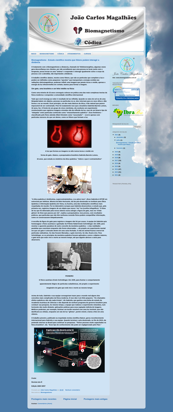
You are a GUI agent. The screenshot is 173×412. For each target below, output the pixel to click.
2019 (116, 155)
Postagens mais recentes (43, 399)
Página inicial (70, 399)
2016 (116, 163)
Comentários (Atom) (45, 403)
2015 (116, 166)
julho (118, 140)
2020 (116, 152)
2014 (116, 169)
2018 (116, 157)
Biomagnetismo (46, 392)
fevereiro (120, 148)
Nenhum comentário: (73, 390)
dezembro (120, 137)
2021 (116, 135)
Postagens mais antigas (95, 399)
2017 (116, 160)
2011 (116, 175)
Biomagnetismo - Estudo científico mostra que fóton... (128, 143)
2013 (116, 172)
